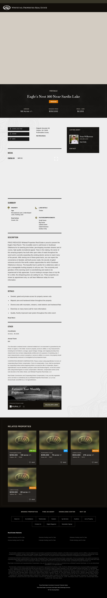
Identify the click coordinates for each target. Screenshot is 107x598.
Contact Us (38, 524)
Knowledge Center (67, 512)
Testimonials (42, 519)
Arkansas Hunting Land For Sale (47, 537)
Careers (53, 519)
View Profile (83, 142)
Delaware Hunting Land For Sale (78, 537)
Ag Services (65, 519)
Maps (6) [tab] (20, 158)
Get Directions (41, 136)
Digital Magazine (51, 524)
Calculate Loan (51, 405)
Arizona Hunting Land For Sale (16, 540)
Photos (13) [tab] (11, 158)
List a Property (89, 519)
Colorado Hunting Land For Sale (47, 540)
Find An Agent (48, 512)
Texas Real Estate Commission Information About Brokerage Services (53, 587)
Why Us (83, 512)
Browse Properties (29, 512)
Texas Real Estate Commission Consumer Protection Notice (53, 585)
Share (14, 134)
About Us (16, 519)
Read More (11, 318)
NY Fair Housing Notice (53, 589)
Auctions (76, 519)
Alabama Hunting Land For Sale (16, 537)
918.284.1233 (84, 139)
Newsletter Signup (67, 524)
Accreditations (29, 519)
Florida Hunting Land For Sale (77, 540)
